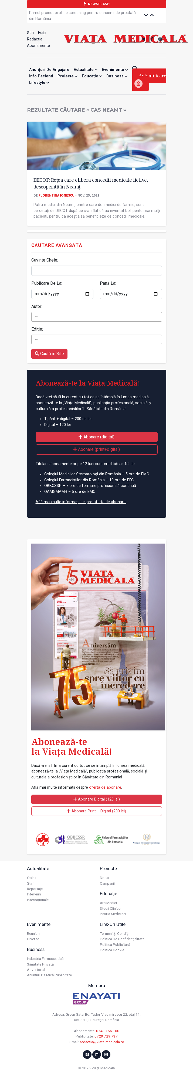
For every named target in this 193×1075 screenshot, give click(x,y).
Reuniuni (33, 933)
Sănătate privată (40, 964)
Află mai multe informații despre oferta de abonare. (81, 502)
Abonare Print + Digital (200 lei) (96, 811)
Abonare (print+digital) (96, 449)
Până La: (108, 283)
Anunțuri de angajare (49, 69)
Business (116, 76)
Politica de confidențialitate (122, 939)
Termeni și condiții (114, 933)
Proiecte (67, 76)
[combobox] (96, 317)
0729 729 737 (106, 1036)
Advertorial (36, 969)
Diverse (33, 939)
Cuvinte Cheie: (44, 260)
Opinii (31, 877)
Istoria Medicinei (113, 914)
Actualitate (85, 69)
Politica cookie (112, 950)
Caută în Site (49, 353)
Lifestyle (39, 82)
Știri (30, 32)
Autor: (36, 306)
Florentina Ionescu (57, 195)
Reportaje (35, 889)
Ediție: (37, 329)
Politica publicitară (115, 944)
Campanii (107, 883)
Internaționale (38, 900)
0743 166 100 (107, 1031)
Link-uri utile (113, 924)
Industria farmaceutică (45, 958)
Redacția (34, 39)
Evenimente (115, 69)
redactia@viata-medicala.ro (102, 1042)
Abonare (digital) (96, 436)
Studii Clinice (110, 908)
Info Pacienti (41, 76)
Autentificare (150, 80)
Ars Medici (108, 903)
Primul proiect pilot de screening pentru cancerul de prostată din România (82, 16)
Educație (92, 76)
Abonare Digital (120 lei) (96, 799)
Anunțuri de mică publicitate (49, 975)
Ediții (42, 32)
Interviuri (34, 894)
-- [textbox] (36, 316)
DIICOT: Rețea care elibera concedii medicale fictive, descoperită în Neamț (90, 183)
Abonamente (38, 45)
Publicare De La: (46, 283)
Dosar (105, 877)
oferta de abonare (105, 787)
